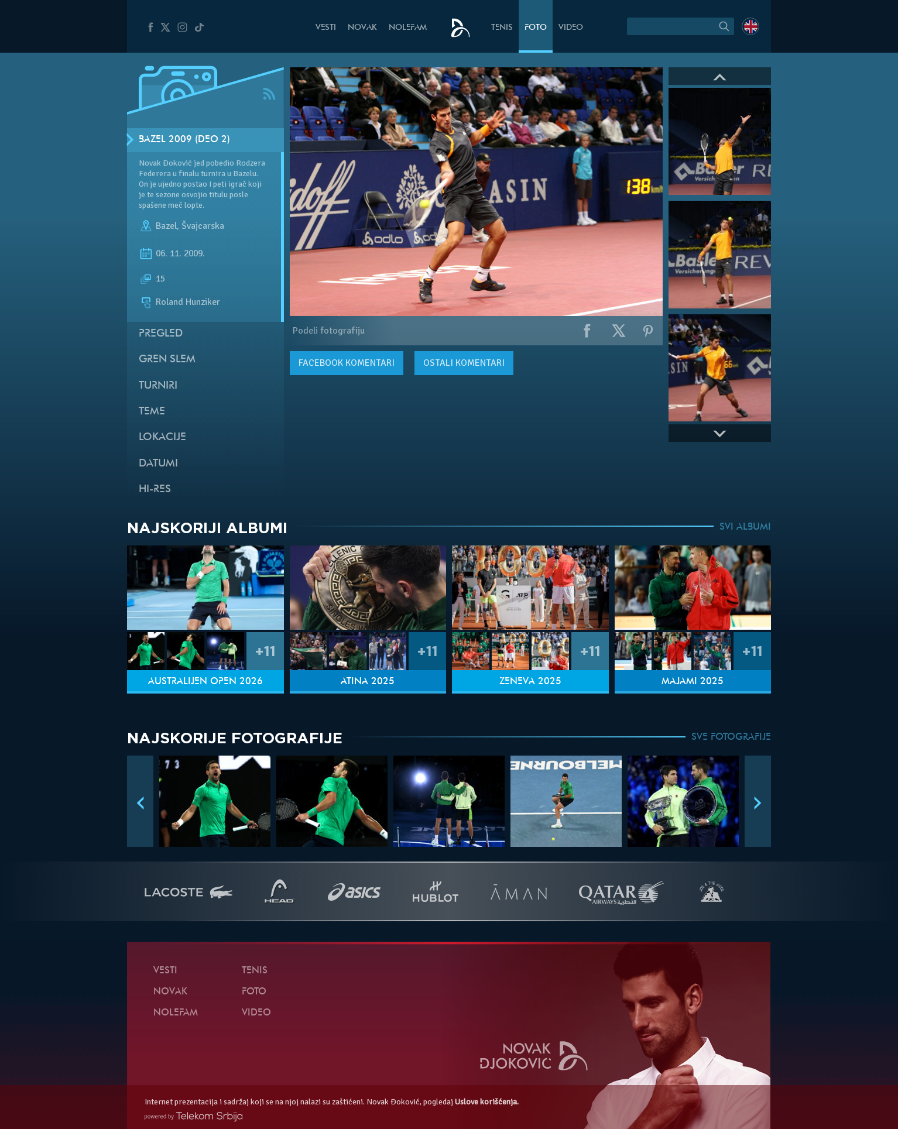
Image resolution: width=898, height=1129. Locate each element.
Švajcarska (202, 226)
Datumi (158, 463)
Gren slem (167, 359)
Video (570, 27)
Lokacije (162, 437)
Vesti (326, 27)
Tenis (502, 27)
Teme (152, 411)
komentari (347, 363)
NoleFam (408, 27)
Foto (536, 27)
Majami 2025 (692, 682)
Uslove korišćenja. (487, 1102)
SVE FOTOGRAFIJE (731, 737)
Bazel (166, 226)
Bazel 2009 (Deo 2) (184, 140)
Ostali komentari (464, 363)
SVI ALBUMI (745, 527)
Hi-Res (155, 489)
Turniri (158, 386)
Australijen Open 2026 (205, 682)
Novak (362, 27)
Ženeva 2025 (530, 682)
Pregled (161, 333)
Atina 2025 (368, 682)
